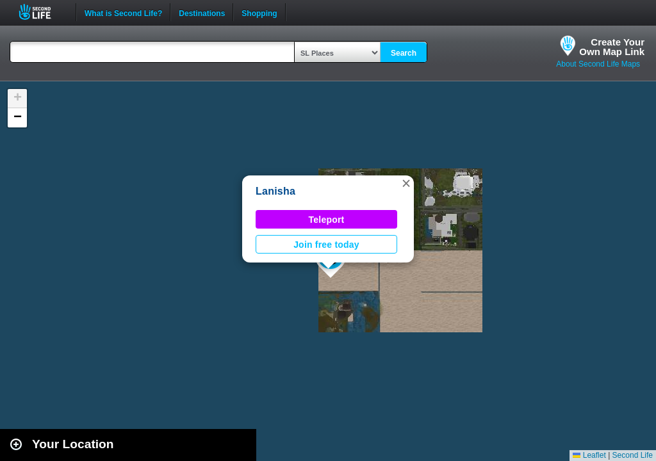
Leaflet (589, 455)
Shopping (259, 12)
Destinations (202, 12)
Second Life (42, 11)
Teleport (327, 219)
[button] (406, 183)
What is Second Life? (123, 12)
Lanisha (275, 191)
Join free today (326, 244)
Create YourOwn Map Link (611, 46)
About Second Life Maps (598, 64)
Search (403, 53)
